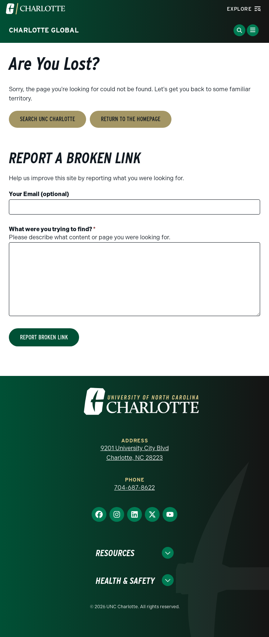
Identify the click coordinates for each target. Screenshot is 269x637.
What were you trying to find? (52, 229)
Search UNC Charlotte (47, 119)
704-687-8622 (134, 487)
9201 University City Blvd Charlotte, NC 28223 (135, 453)
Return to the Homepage (130, 119)
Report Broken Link (44, 337)
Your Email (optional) (39, 194)
